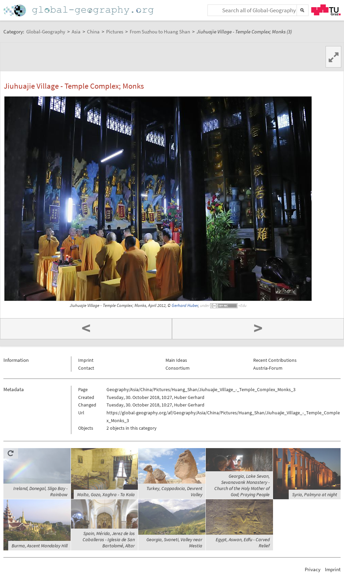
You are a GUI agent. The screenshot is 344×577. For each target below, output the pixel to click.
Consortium (178, 368)
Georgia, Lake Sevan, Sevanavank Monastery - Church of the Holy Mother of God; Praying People (242, 485)
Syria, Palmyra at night (314, 494)
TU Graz (326, 9)
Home (79, 10)
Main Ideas (176, 360)
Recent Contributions (275, 360)
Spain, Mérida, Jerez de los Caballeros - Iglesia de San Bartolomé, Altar (109, 539)
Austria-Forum (268, 368)
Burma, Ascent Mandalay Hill (40, 546)
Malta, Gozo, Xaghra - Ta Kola (106, 494)
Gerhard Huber (185, 305)
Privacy (312, 569)
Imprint (86, 360)
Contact (86, 368)
